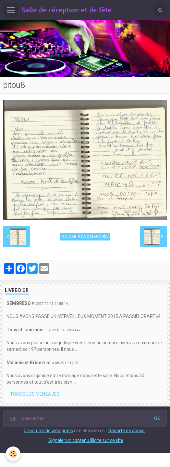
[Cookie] (13, 453)
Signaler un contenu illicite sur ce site (85, 440)
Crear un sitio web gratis (48, 430)
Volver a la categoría (85, 236)
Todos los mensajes (34, 394)
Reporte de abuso (126, 430)
